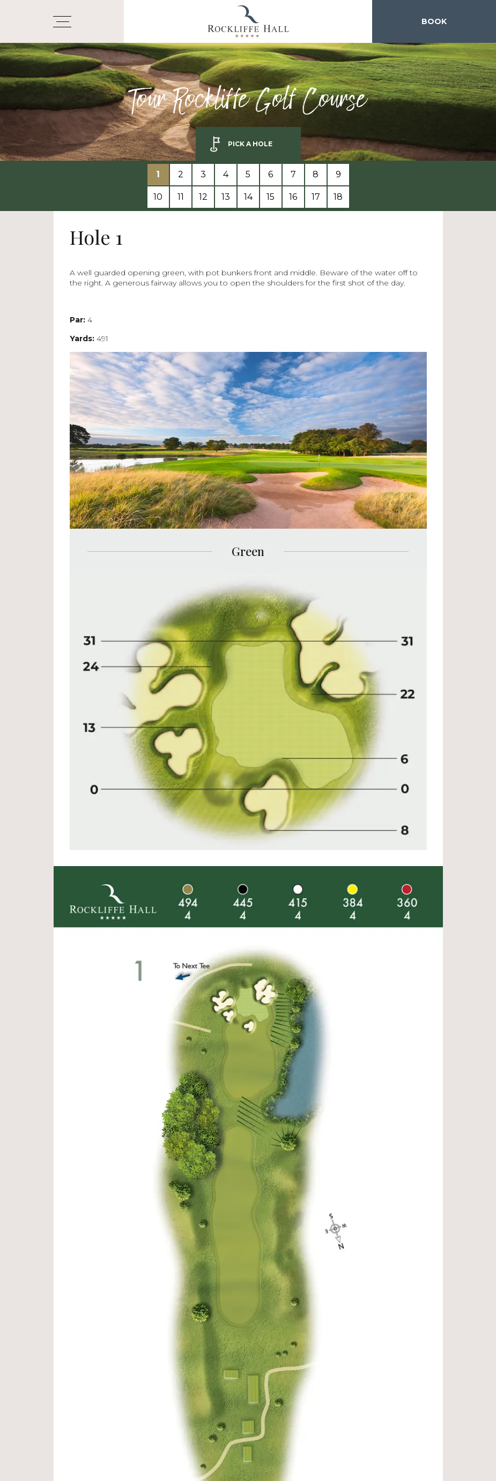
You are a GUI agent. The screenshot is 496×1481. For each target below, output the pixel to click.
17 (316, 197)
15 (270, 197)
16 (293, 197)
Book (434, 21)
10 (157, 197)
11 (180, 197)
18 (338, 197)
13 (225, 197)
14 (248, 197)
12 (203, 197)
